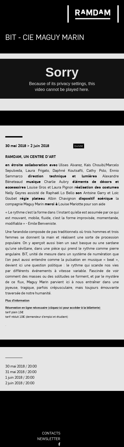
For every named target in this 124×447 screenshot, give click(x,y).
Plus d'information (17, 300)
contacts (51, 433)
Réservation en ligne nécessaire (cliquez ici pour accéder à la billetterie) (53, 308)
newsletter (48, 438)
